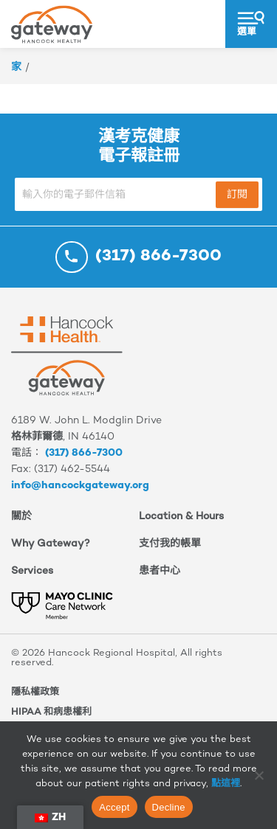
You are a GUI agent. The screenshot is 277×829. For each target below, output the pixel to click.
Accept (114, 807)
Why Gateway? (50, 543)
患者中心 (159, 571)
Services (32, 571)
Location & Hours (181, 516)
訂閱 (237, 195)
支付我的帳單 (170, 543)
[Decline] (258, 775)
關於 (21, 516)
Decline (168, 807)
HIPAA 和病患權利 (51, 712)
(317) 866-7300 (84, 453)
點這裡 (225, 784)
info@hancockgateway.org (80, 485)
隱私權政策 (35, 692)
